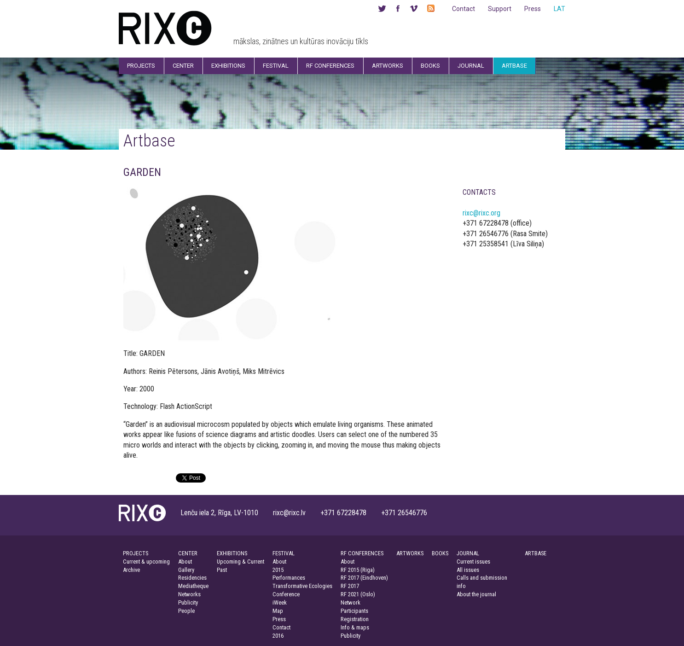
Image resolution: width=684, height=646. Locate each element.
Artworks (387, 65)
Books (430, 65)
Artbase (514, 65)
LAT (559, 8)
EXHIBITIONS (232, 553)
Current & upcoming (146, 561)
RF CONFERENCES (362, 553)
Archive (131, 569)
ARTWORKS (409, 553)
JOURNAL (468, 553)
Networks (189, 594)
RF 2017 (350, 585)
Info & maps (355, 627)
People (186, 610)
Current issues (473, 561)
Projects (141, 65)
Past (222, 569)
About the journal (476, 594)
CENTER (187, 553)
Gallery (186, 569)
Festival (276, 65)
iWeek (279, 602)
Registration (355, 619)
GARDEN (142, 172)
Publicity (188, 602)
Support (499, 8)
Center (183, 65)
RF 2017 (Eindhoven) (364, 577)
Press (532, 8)
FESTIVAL (283, 553)
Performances (288, 577)
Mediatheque (193, 585)
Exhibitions (228, 65)
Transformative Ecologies (302, 585)
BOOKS (440, 553)
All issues (468, 569)
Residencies (192, 577)
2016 (278, 635)
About (185, 561)
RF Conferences (330, 65)
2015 (278, 569)
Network (350, 602)
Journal (471, 65)
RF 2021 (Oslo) (358, 594)
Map (277, 610)
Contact (463, 8)
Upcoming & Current (240, 561)
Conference (286, 594)
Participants (354, 610)
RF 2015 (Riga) (358, 569)
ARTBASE (535, 553)
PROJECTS (135, 553)
